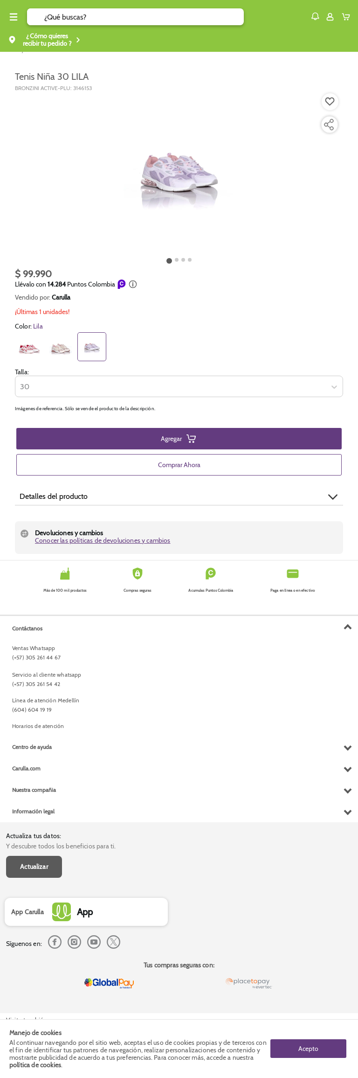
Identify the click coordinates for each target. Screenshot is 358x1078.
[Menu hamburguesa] (13, 16)
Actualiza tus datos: (33, 836)
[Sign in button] (330, 17)
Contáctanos (27, 628)
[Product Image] (179, 173)
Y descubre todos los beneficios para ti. (61, 846)
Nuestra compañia (34, 789)
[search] (144, 16)
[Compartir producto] (328, 124)
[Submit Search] (35, 16)
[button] (315, 16)
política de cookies (35, 1065)
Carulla (61, 297)
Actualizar (34, 866)
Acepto (308, 1048)
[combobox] (21, 387)
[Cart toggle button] (348, 17)
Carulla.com (26, 768)
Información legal (33, 811)
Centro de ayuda (32, 746)
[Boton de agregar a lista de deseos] (330, 101)
